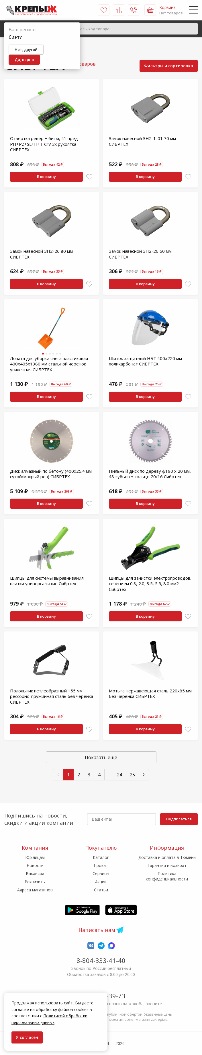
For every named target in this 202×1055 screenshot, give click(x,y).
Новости (35, 865)
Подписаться (179, 819)
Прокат (101, 865)
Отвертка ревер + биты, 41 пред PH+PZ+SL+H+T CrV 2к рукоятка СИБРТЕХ (44, 143)
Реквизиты (35, 881)
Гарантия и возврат (167, 865)
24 (119, 774)
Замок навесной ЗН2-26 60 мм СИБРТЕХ (140, 254)
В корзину (46, 176)
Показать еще (101, 757)
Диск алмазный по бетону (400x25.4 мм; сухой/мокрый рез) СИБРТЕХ (51, 474)
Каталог (101, 857)
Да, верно (24, 59)
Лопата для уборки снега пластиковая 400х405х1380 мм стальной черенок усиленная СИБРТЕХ (49, 363)
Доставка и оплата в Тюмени (167, 857)
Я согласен (27, 1037)
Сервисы (101, 873)
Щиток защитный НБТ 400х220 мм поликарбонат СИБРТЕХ (145, 361)
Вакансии (35, 873)
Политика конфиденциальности (167, 876)
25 (132, 774)
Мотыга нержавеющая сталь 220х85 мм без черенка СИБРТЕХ (150, 693)
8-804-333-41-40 (101, 960)
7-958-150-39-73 (101, 995)
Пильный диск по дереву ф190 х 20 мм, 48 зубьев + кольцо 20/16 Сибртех (150, 474)
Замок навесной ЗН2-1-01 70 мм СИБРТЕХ (142, 141)
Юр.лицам (35, 857)
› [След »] (144, 774)
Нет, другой (26, 49)
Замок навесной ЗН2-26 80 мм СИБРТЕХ (41, 254)
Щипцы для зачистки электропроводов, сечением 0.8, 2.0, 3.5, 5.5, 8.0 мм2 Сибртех (150, 583)
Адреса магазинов (35, 890)
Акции (101, 881)
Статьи (101, 890)
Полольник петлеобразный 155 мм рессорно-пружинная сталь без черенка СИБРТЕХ (51, 696)
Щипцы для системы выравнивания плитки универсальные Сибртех (47, 581)
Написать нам (97, 929)
